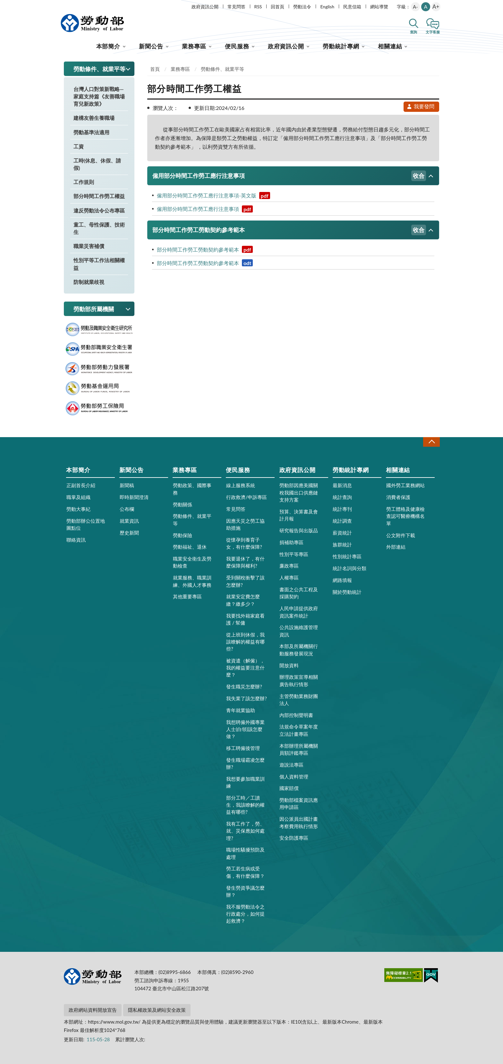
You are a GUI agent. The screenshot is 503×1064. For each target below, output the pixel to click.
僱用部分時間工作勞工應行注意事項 (289, 175)
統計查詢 (342, 497)
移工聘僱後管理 (243, 748)
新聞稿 (127, 485)
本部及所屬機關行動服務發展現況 (298, 649)
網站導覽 (379, 6)
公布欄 (127, 509)
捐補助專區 (291, 542)
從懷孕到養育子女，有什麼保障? (244, 543)
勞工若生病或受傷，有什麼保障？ (245, 872)
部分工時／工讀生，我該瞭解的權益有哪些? (245, 805)
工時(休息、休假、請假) (97, 164)
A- (415, 7)
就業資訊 (129, 521)
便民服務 (237, 46)
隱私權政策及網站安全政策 (157, 1010)
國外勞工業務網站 (405, 485)
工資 (78, 146)
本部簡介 (108, 46)
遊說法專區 (291, 765)
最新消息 (342, 485)
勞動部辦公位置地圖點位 (85, 524)
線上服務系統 (240, 485)
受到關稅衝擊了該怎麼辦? (245, 581)
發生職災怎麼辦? (244, 686)
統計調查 (342, 521)
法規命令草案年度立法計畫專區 (298, 730)
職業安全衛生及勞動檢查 (192, 562)
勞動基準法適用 (91, 132)
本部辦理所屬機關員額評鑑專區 (298, 749)
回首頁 (277, 6)
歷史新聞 (129, 533)
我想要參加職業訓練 (245, 782)
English (327, 6)
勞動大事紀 (78, 509)
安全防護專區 (293, 838)
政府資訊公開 (205, 6)
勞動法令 (302, 6)
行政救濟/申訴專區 (246, 497)
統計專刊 (342, 509)
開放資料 (289, 665)
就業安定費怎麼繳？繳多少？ (243, 600)
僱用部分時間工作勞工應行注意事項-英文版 (213, 195)
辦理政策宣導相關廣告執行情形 (298, 680)
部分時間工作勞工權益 (99, 196)
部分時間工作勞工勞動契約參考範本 (289, 230)
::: (62, 5)
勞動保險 (182, 535)
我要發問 (420, 106)
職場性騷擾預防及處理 (245, 853)
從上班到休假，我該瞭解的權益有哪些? (245, 642)
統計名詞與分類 (349, 568)
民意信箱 (352, 6)
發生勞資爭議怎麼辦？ (245, 891)
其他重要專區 (187, 596)
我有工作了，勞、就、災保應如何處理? (245, 831)
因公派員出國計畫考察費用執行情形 (298, 822)
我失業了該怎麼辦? (246, 698)
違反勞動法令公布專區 (99, 210)
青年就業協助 (240, 710)
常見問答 (236, 6)
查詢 (413, 32)
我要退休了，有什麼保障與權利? (245, 562)
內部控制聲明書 (296, 715)
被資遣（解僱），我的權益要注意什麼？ (245, 667)
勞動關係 (182, 504)
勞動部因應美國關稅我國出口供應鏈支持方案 (298, 492)
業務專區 (194, 46)
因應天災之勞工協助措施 (245, 524)
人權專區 (289, 577)
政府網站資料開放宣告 (93, 1010)
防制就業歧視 (88, 282)
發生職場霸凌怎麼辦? (245, 763)
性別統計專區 (347, 556)
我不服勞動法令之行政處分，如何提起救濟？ (245, 914)
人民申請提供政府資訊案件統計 (298, 611)
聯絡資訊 (76, 540)
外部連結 (395, 547)
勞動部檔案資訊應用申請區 (298, 803)
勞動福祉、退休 (190, 547)
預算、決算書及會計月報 (298, 515)
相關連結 (390, 46)
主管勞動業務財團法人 (298, 699)
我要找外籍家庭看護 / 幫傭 (245, 619)
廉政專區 (289, 566)
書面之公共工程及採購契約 (298, 592)
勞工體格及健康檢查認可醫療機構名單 (405, 516)
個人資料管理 (293, 776)
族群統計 (342, 544)
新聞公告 (151, 46)
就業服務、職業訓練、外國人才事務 (192, 581)
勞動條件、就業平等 (222, 69)
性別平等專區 (293, 554)
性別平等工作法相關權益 (99, 263)
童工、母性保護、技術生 (99, 228)
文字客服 (433, 32)
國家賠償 (289, 788)
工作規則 (83, 182)
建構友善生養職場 (94, 118)
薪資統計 (342, 533)
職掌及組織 (78, 497)
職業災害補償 (88, 246)
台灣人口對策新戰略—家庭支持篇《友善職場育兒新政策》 (99, 96)
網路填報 (342, 580)
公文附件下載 (400, 535)
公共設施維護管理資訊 (298, 630)
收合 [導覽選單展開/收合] (431, 442)
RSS (258, 6)
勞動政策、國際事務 (192, 488)
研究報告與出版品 (298, 530)
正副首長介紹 (80, 485)
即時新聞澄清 (134, 497)
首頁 (155, 69)
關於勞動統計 (347, 592)
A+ (435, 6)
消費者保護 (398, 497)
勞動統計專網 (341, 46)
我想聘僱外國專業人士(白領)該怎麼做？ (245, 729)
